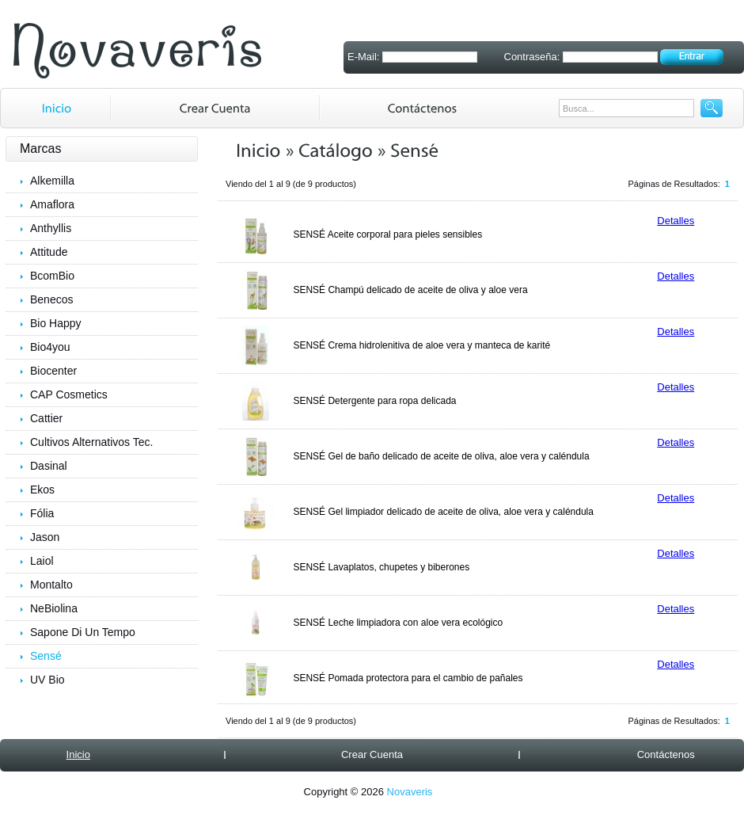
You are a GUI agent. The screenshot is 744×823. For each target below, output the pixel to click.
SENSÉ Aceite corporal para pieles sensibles (387, 234)
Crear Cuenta (372, 754)
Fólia (42, 513)
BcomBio (52, 275)
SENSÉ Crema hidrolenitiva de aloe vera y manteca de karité (421, 345)
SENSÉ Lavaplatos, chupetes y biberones (381, 567)
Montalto (51, 584)
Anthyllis (50, 228)
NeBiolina (54, 608)
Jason (44, 537)
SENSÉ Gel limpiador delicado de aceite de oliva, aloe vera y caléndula (443, 511)
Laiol (42, 560)
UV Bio (47, 679)
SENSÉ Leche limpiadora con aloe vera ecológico (398, 622)
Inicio (78, 754)
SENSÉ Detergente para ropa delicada (374, 400)
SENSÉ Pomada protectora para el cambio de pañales (407, 678)
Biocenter (53, 370)
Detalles (675, 221)
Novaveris (410, 792)
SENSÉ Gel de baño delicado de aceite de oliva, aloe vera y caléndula (441, 456)
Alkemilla (52, 180)
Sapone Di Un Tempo (82, 632)
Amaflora (52, 204)
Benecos (51, 299)
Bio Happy (56, 323)
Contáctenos (666, 754)
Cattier (46, 418)
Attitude (48, 252)
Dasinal (48, 465)
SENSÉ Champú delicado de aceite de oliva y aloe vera (410, 289)
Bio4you (50, 347)
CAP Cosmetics (69, 394)
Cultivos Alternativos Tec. (91, 442)
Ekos (42, 489)
